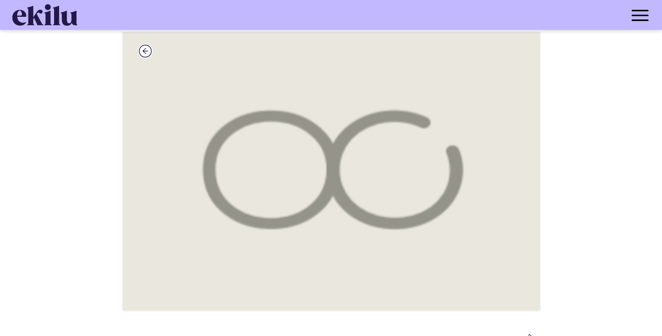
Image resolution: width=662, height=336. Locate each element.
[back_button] (145, 51)
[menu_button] (368, 15)
